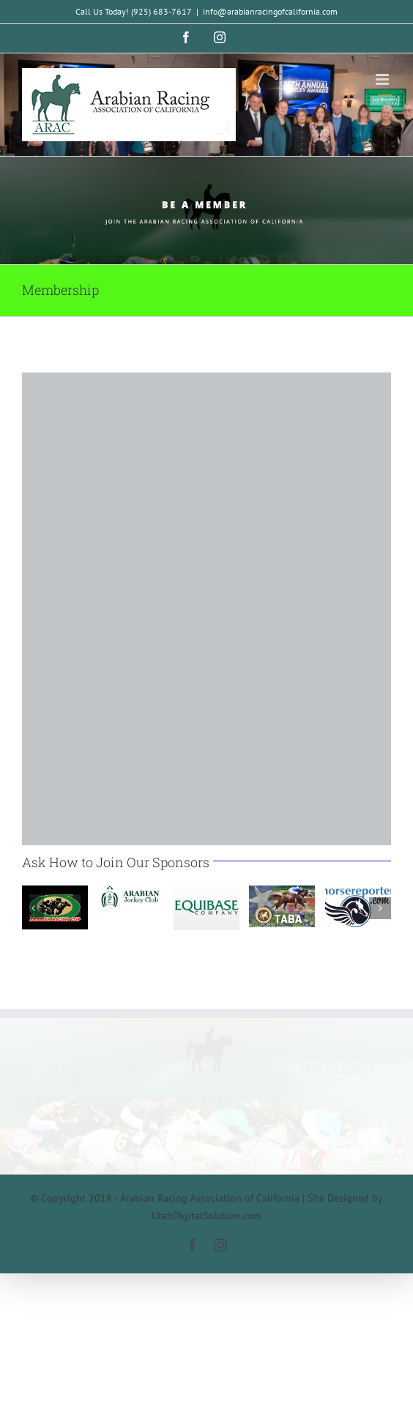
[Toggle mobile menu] (383, 79)
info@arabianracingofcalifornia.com (270, 11)
